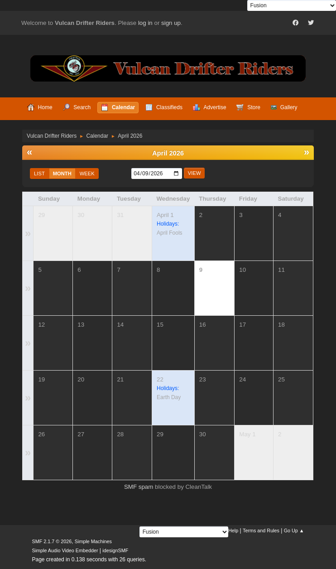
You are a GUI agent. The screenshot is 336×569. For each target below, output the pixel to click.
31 (120, 215)
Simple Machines (93, 541)
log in (145, 22)
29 (41, 215)
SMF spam (138, 486)
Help (233, 530)
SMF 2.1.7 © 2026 (52, 541)
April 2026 (168, 153)
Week (87, 173)
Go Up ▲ (294, 530)
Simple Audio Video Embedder (65, 550)
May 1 (247, 434)
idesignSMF (115, 550)
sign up (171, 22)
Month (62, 173)
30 (80, 215)
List (39, 173)
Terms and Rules (261, 530)
